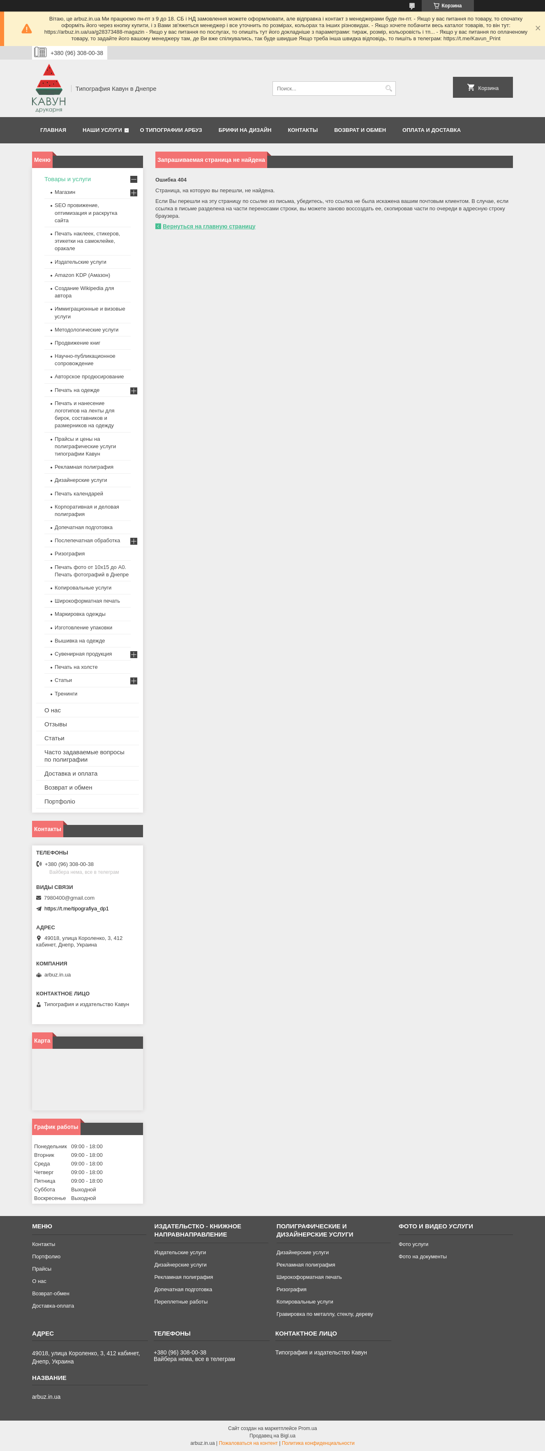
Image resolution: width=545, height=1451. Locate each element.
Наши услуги (102, 130)
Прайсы (41, 1269)
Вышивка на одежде (80, 641)
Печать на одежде (77, 390)
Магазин (65, 192)
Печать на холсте (76, 667)
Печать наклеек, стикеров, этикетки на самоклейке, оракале (87, 240)
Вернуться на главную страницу (209, 226)
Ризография (70, 553)
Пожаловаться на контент (248, 1443)
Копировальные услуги (83, 588)
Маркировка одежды (80, 614)
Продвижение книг (77, 343)
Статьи (63, 680)
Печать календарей (79, 494)
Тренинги (66, 694)
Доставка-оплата (53, 1306)
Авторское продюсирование (89, 376)
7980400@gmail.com (69, 898)
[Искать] (388, 88)
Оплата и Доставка (431, 130)
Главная (53, 130)
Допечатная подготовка (84, 527)
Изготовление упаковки (83, 627)
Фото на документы (423, 1256)
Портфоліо (59, 801)
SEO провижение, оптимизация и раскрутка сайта (86, 212)
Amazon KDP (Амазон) (82, 275)
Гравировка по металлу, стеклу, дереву (325, 1314)
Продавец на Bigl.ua (272, 1436)
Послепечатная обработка (87, 540)
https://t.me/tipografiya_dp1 (76, 908)
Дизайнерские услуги (81, 480)
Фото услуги (413, 1244)
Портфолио (46, 1256)
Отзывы (55, 724)
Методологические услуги (86, 330)
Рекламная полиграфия (84, 467)
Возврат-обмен (50, 1293)
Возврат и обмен (360, 130)
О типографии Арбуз (171, 130)
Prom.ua (307, 1428)
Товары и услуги (67, 178)
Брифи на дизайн (245, 130)
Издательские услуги (80, 262)
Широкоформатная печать (87, 601)
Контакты (303, 130)
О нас (52, 710)
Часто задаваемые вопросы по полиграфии (84, 756)
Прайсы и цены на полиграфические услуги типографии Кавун (85, 446)
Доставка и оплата (70, 773)
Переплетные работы (181, 1302)
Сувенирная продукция (83, 654)
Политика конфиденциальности (318, 1443)
